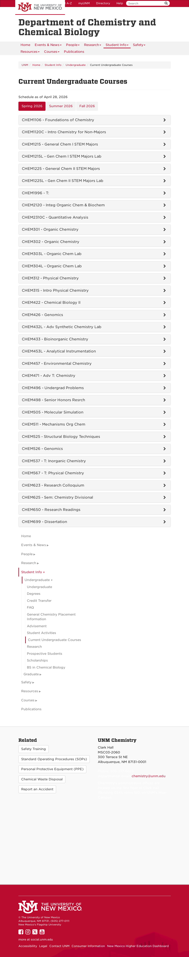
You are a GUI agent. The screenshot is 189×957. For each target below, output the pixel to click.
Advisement (37, 626)
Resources (30, 52)
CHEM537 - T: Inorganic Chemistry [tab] (54, 461)
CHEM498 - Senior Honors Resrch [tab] (53, 400)
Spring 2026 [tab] (32, 106)
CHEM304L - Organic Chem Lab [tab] (52, 266)
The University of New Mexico (40, 7)
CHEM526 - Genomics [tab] (42, 449)
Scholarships (37, 660)
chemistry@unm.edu (149, 776)
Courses (51, 52)
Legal (43, 946)
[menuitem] (25, 45)
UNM (25, 65)
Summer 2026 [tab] (61, 106)
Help (119, 3)
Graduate (31, 674)
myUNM (84, 3)
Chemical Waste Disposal (42, 779)
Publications (74, 52)
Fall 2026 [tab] (87, 106)
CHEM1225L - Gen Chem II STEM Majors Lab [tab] (62, 181)
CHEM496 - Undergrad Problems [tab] (53, 388)
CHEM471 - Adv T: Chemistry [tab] (48, 375)
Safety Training (33, 749)
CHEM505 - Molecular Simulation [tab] (52, 412)
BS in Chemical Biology (46, 667)
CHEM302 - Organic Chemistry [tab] (50, 242)
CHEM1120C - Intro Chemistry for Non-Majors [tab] (64, 132)
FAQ (30, 607)
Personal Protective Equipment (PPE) (52, 769)
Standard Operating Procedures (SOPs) (54, 759)
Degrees (33, 594)
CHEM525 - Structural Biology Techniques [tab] (61, 436)
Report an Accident (37, 789)
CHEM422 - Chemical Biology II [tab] (51, 302)
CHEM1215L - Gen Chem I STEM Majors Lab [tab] (61, 156)
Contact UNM (59, 946)
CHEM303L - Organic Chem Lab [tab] (51, 254)
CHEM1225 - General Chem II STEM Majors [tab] (61, 168)
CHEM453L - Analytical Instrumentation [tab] (59, 351)
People (73, 45)
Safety (139, 45)
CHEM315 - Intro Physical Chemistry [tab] (55, 290)
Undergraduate (76, 65)
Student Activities (41, 633)
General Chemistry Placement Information (51, 617)
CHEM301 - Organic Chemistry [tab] (50, 229)
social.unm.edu (42, 939)
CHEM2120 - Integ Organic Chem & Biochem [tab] (63, 205)
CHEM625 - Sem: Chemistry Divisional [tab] (57, 497)
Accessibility (27, 946)
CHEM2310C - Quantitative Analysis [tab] (55, 217)
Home (25, 45)
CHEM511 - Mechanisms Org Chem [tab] (53, 424)
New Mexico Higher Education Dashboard (138, 946)
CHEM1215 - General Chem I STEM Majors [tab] (60, 144)
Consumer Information (88, 946)
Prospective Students (44, 654)
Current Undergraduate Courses (54, 640)
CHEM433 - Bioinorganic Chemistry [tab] (55, 339)
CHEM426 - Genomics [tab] (42, 315)
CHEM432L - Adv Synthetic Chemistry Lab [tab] (61, 327)
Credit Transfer (39, 601)
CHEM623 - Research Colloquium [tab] (53, 485)
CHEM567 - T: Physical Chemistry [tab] (53, 473)
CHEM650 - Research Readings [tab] (51, 510)
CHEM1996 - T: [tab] (35, 193)
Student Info (117, 45)
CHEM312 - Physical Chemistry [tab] (50, 278)
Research (92, 45)
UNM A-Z (65, 3)
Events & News (48, 45)
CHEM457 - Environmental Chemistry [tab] (57, 363)
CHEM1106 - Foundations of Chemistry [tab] (58, 120)
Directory (103, 3)
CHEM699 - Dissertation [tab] (44, 522)
